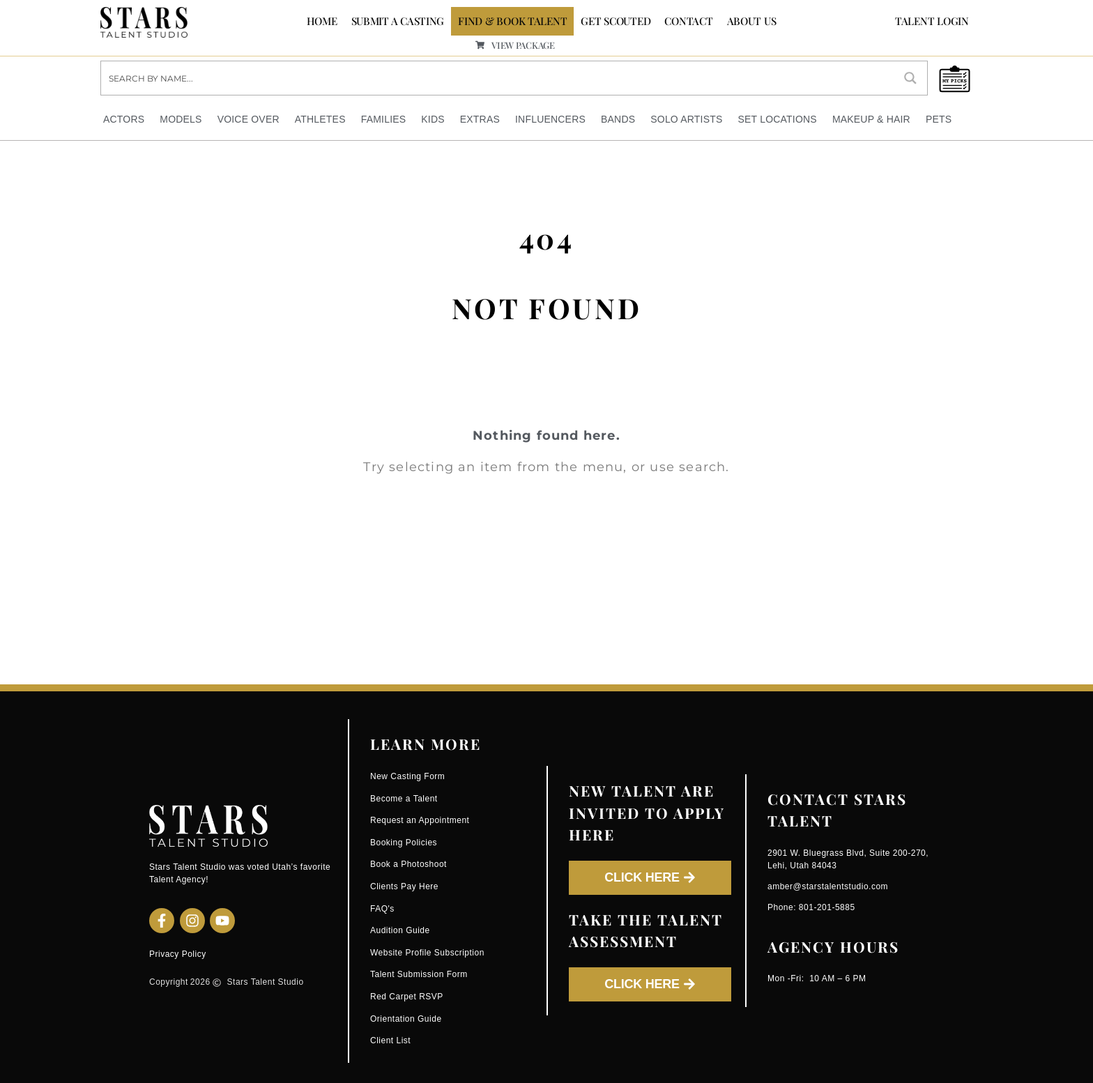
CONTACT (688, 21)
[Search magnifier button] (910, 78)
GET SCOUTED (615, 21)
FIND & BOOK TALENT (512, 21)
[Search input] (498, 78)
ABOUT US (752, 21)
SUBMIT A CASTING (398, 21)
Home (322, 21)
